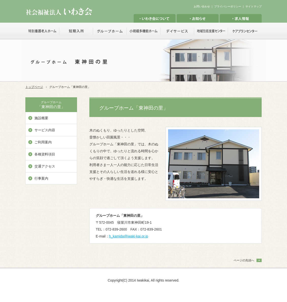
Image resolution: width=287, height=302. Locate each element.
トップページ (34, 87)
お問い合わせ (202, 6)
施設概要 (41, 118)
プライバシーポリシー (227, 6)
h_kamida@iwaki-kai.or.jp (128, 236)
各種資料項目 (44, 154)
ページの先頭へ (244, 260)
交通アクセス (44, 166)
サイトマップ (253, 6)
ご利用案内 (43, 142)
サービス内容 (44, 130)
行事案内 (41, 178)
